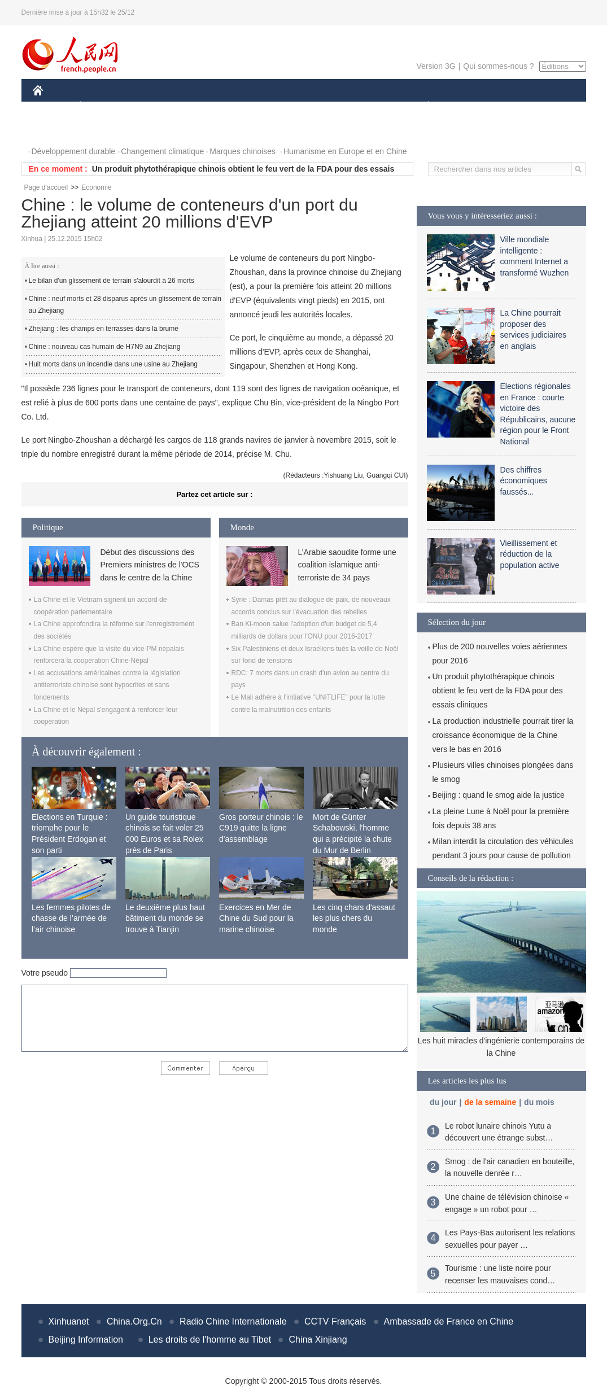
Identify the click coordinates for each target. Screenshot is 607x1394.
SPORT (468, 106)
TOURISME (516, 106)
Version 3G (435, 66)
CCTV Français (335, 1321)
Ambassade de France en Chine (448, 1321)
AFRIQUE (200, 106)
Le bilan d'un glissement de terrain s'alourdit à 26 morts (111, 281)
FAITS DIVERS (361, 106)
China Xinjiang (318, 1339)
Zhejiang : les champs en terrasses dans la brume (103, 329)
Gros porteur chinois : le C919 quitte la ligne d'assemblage (261, 828)
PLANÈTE (423, 106)
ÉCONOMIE (100, 106)
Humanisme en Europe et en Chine (345, 151)
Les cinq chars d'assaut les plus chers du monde (354, 918)
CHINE (52, 106)
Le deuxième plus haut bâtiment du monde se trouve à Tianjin (165, 918)
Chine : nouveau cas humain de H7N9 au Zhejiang (105, 347)
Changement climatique (162, 151)
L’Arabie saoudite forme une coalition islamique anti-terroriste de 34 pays (347, 565)
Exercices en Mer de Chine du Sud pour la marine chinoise (256, 918)
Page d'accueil (46, 187)
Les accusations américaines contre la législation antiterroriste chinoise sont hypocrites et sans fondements (107, 685)
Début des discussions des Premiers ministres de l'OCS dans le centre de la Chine (150, 565)
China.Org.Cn (134, 1321)
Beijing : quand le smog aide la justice (499, 794)
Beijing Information (86, 1339)
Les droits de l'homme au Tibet (210, 1339)
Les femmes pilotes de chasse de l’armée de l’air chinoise (71, 918)
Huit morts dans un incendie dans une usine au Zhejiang (113, 364)
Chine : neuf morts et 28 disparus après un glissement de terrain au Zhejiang (125, 305)
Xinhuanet (69, 1321)
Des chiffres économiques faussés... (523, 480)
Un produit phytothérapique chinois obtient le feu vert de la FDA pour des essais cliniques (498, 690)
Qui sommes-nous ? (498, 66)
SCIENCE (250, 106)
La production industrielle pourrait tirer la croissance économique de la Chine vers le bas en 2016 (503, 735)
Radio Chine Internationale (233, 1321)
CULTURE (300, 106)
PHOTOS (55, 129)
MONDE (152, 106)
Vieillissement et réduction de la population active (530, 554)
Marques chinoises (242, 151)
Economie (96, 187)
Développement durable (74, 151)
